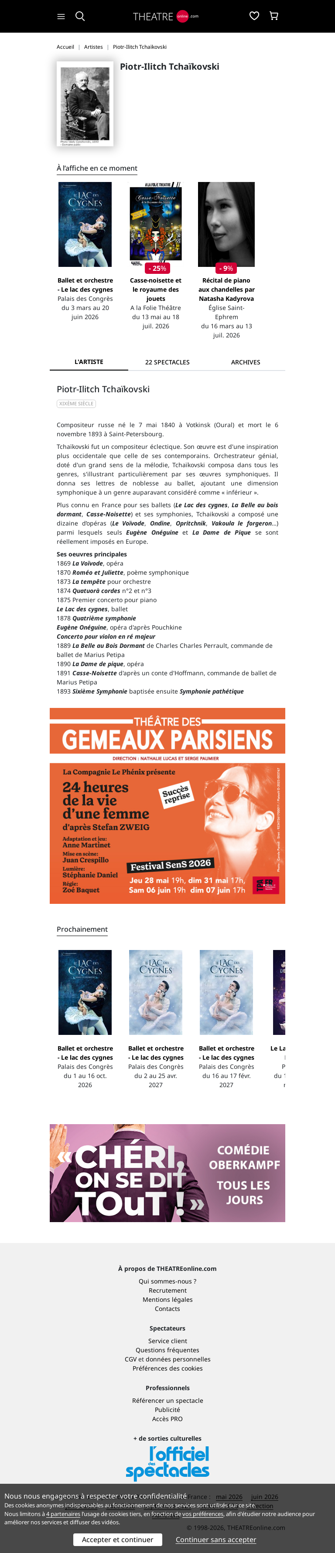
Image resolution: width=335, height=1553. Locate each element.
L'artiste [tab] (89, 361)
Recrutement (168, 1290)
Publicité (167, 1409)
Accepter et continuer (118, 1539)
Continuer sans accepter (216, 1539)
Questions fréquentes (167, 1350)
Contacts (167, 1308)
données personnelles (178, 1359)
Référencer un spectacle (167, 1400)
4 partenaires (63, 1514)
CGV (131, 1359)
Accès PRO (167, 1419)
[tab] (167, 362)
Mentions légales (168, 1299)
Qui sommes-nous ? (167, 1281)
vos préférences (202, 1514)
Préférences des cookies (168, 1368)
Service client (167, 1341)
